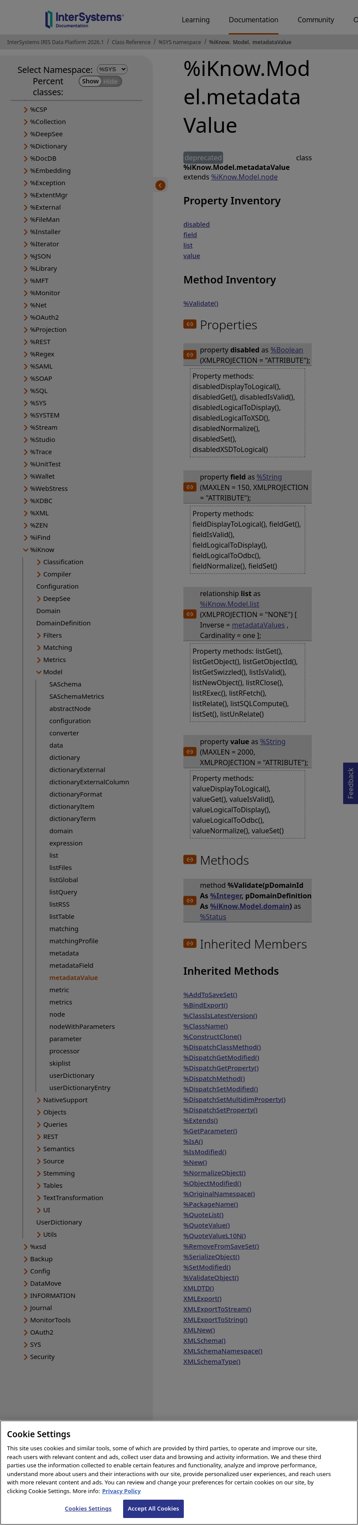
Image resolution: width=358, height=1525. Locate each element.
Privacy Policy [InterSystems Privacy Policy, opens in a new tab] (121, 1502)
